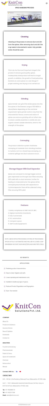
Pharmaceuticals (8, 350)
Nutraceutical (6, 363)
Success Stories (7, 328)
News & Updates (7, 331)
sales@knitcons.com (12, 395)
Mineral (5, 366)
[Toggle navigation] (47, 3)
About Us (5, 321)
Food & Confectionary (9, 347)
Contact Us (6, 338)
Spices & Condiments (9, 357)
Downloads (6, 334)
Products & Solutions (9, 325)
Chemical (5, 360)
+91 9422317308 (10, 392)
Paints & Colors (7, 353)
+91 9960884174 (10, 390)
